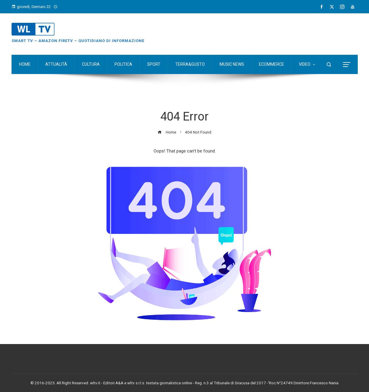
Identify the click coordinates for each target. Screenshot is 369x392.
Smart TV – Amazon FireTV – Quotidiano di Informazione (78, 40)
